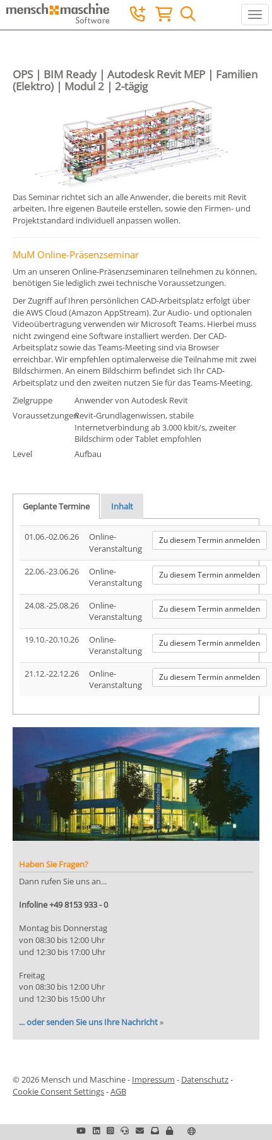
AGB (118, 1091)
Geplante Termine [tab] (56, 506)
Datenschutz (204, 1079)
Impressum (153, 1079)
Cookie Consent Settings (58, 1091)
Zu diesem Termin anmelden (209, 540)
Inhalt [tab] (122, 506)
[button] (169, 1130)
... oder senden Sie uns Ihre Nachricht (88, 1022)
